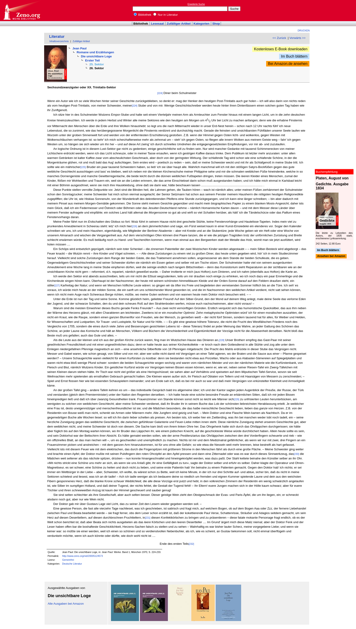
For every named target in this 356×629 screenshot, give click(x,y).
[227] (57, 285)
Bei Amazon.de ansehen (287, 64)
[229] (236, 399)
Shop (216, 23)
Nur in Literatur (165, 14)
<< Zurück (279, 38)
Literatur (57, 36)
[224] (160, 93)
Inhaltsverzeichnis (59, 41)
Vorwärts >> (297, 38)
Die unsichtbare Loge (96, 56)
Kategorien (202, 23)
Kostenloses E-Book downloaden (281, 49)
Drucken (304, 30)
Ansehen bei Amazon (331, 256)
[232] (191, 543)
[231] (147, 517)
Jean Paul (79, 48)
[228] (221, 340)
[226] (134, 226)
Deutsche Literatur (72, 563)
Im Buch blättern (294, 56)
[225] (83, 167)
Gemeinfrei (68, 559)
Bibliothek (142, 14)
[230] (296, 454)
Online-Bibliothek (21, 10)
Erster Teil (92, 60)
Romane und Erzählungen (95, 52)
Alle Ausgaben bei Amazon (66, 603)
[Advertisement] (335, 10)
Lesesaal (157, 23)
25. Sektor (96, 64)
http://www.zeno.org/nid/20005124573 (82, 556)
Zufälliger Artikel (179, 23)
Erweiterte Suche (196, 4)
